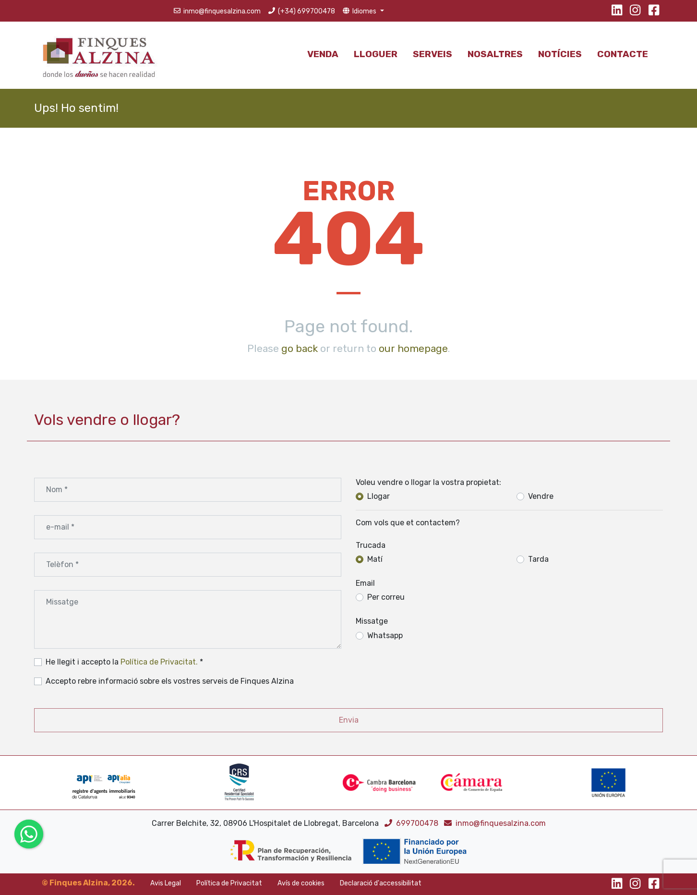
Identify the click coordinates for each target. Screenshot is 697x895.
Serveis (432, 54)
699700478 (412, 823)
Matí (375, 559)
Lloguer (375, 54)
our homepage (413, 348)
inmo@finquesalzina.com (495, 823)
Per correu (386, 597)
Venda (322, 54)
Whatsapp (385, 635)
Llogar (378, 496)
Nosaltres (495, 54)
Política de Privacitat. (159, 661)
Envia (349, 720)
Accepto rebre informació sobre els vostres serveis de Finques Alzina (170, 681)
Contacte (622, 54)
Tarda (538, 559)
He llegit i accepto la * (124, 661)
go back (299, 348)
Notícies (560, 54)
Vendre (540, 496)
